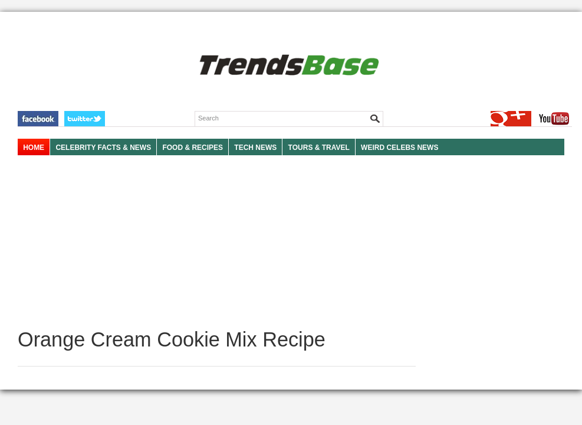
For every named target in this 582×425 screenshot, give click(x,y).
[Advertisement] (217, 242)
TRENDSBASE (287, 66)
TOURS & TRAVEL (319, 147)
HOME (33, 147)
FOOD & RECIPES (192, 147)
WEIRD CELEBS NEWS (399, 147)
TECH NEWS (255, 147)
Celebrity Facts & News (103, 147)
